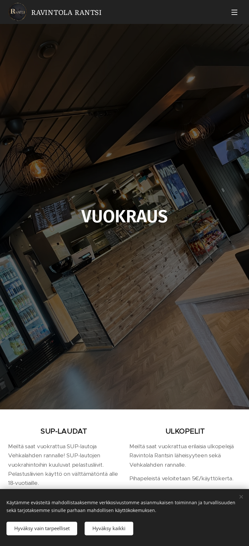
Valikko (234, 12)
